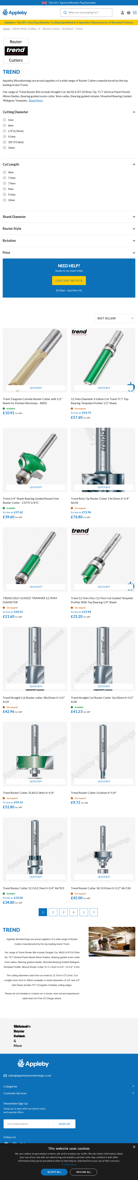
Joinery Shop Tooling (24, 28)
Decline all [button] (83, 1172)
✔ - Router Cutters (49, 28)
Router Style (12, 229)
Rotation (9, 241)
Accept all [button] (54, 1172)
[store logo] (15, 12)
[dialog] (69, 1161)
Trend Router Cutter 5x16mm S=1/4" (93, 792)
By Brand (68, 28)
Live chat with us (69, 280)
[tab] (69, 132)
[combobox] (86, 12)
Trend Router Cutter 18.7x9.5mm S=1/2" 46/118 (100, 888)
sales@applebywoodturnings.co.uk (29, 1074)
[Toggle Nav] (135, 13)
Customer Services (15, 1092)
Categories (10, 1085)
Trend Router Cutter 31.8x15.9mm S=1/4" (28, 792)
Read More (36, 100)
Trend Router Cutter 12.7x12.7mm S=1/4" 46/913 (33, 888)
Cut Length (11, 164)
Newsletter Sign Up (16, 1102)
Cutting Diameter (15, 112)
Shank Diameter (14, 217)
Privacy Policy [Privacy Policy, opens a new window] (69, 1164)
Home (6, 28)
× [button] (134, 1147)
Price (6, 253)
